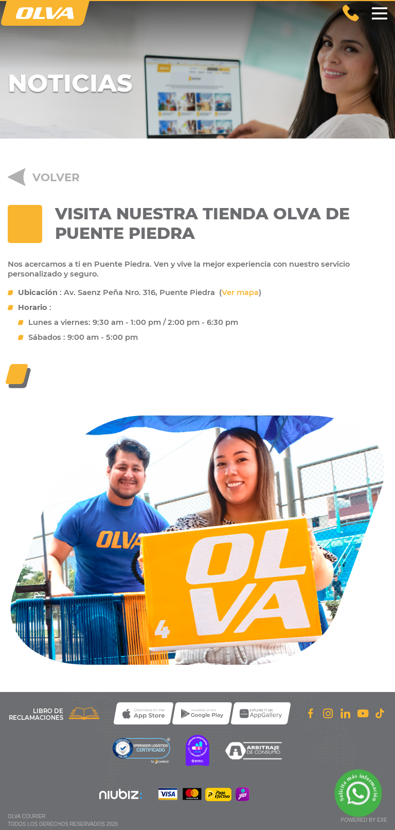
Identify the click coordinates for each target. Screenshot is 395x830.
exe (382, 820)
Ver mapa (240, 292)
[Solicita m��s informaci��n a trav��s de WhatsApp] (358, 793)
